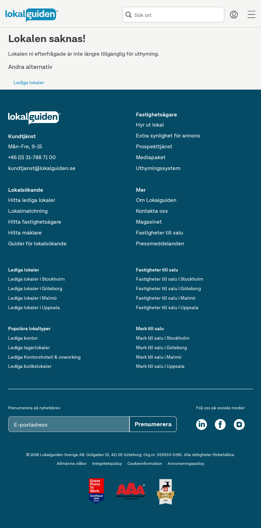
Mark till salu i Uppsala (160, 366)
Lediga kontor (23, 338)
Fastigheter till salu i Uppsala (167, 307)
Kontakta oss (152, 210)
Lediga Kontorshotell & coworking (44, 357)
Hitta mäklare (25, 232)
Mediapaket (151, 157)
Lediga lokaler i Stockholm (36, 279)
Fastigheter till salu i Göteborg (168, 288)
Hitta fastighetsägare (34, 221)
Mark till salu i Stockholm (162, 338)
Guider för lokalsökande (37, 243)
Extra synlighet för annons (168, 135)
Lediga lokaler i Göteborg (35, 288)
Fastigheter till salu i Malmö (165, 298)
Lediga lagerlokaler (29, 347)
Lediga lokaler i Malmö (32, 298)
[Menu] (251, 14)
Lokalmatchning (28, 210)
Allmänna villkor (72, 463)
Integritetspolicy (107, 463)
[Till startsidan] (31, 15)
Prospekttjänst (154, 146)
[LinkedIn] (201, 424)
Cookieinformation (144, 463)
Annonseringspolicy (186, 463)
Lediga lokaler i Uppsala (34, 307)
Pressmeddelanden (160, 243)
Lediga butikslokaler (30, 366)
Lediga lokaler (29, 82)
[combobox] (177, 15)
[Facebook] (220, 424)
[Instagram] (239, 424)
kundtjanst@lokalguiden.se (41, 168)
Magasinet (149, 221)
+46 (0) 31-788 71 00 (32, 157)
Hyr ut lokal (150, 124)
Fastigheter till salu (159, 232)
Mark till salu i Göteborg (161, 347)
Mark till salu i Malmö (158, 357)
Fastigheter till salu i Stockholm (169, 279)
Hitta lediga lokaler (31, 200)
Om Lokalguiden (156, 200)
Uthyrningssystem (158, 168)
